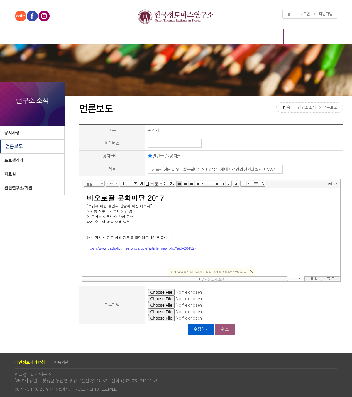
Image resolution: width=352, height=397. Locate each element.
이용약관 (61, 362)
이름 (112, 130)
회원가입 (326, 13)
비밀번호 (112, 143)
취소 (225, 329)
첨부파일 (112, 305)
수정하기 (201, 329)
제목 (112, 168)
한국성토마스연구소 (176, 16)
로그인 (304, 13)
